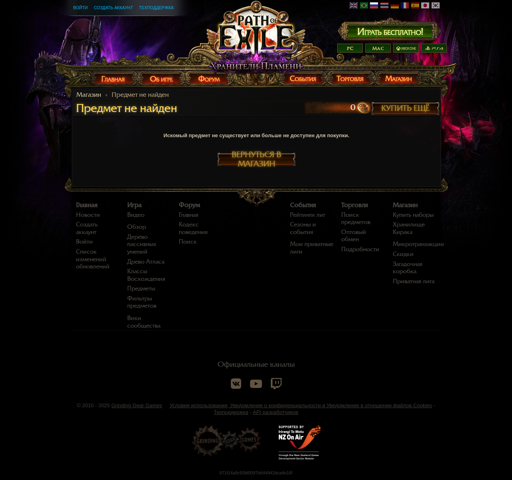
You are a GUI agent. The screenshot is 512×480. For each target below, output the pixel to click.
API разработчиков (275, 412)
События (303, 205)
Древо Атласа (145, 261)
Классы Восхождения (146, 275)
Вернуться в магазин (256, 159)
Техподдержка (156, 7)
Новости (88, 214)
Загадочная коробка (407, 267)
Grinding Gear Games (136, 405)
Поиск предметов (355, 218)
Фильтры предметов (141, 302)
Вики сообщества (143, 321)
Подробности (360, 249)
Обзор (136, 226)
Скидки (403, 254)
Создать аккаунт (113, 7)
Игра (134, 205)
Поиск (188, 241)
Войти (80, 7)
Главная (87, 205)
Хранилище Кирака (409, 228)
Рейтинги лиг (307, 214)
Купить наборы (413, 214)
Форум (189, 205)
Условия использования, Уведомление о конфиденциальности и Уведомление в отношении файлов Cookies (301, 405)
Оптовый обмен (353, 235)
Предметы (141, 288)
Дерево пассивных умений (141, 244)
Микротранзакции (418, 244)
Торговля (354, 205)
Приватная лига (413, 281)
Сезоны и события (303, 228)
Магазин (88, 94)
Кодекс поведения (193, 228)
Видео (135, 214)
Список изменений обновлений (93, 259)
